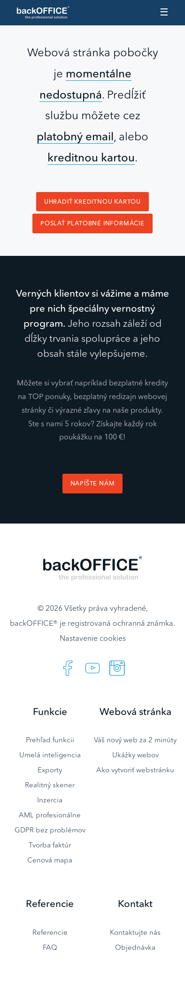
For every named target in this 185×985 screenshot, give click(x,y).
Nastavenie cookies (93, 638)
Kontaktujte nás (135, 932)
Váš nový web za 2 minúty (135, 739)
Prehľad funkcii (50, 739)
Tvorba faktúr (50, 844)
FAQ (50, 947)
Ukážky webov (135, 754)
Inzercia (49, 799)
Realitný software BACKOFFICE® (46, 12)
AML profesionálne (50, 814)
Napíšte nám (92, 483)
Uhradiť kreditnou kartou (92, 201)
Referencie (50, 932)
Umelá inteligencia (50, 754)
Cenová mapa (49, 859)
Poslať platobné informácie (92, 223)
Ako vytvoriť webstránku (135, 769)
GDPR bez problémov (50, 829)
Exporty (50, 769)
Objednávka (135, 947)
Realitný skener (50, 784)
